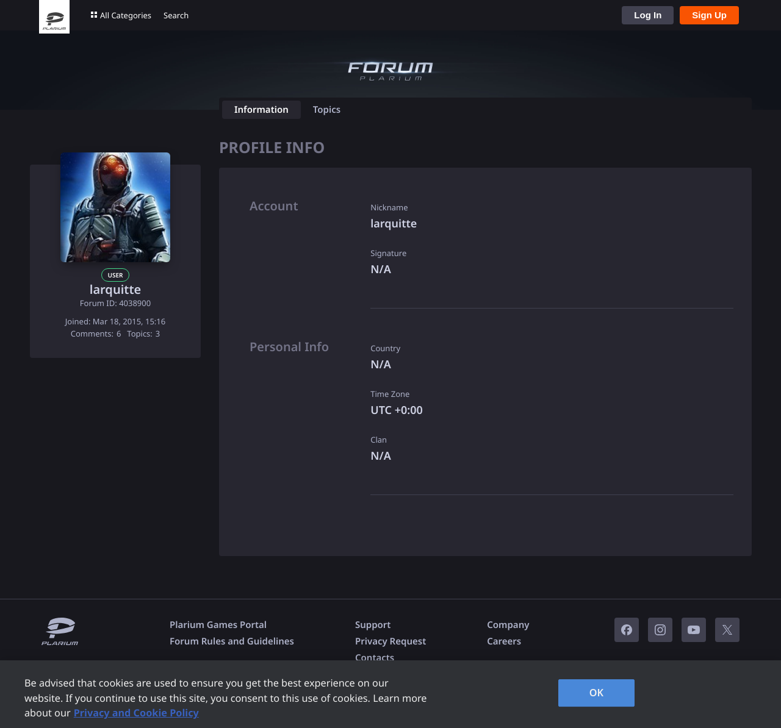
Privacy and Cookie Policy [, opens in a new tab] (136, 712)
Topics (326, 110)
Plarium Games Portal (218, 625)
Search (176, 15)
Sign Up (709, 15)
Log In (647, 15)
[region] (390, 694)
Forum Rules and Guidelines (232, 641)
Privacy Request (390, 641)
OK (596, 692)
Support (372, 625)
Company (508, 625)
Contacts (374, 658)
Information (261, 110)
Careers (504, 641)
